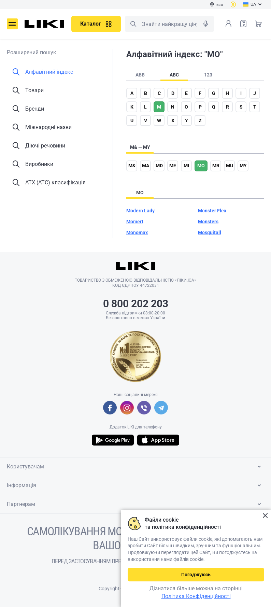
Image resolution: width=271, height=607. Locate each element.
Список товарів (243, 23)
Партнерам (135, 504)
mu (229, 165)
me (172, 165)
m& (132, 165)
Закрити (265, 516)
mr (215, 165)
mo (201, 165)
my (243, 165)
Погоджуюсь (196, 574)
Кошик (258, 23)
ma (145, 165)
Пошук (133, 24)
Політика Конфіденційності (196, 596)
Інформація (135, 485)
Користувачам (135, 467)
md (159, 165)
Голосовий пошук (205, 23)
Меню (12, 23)
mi (186, 165)
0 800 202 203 (135, 304)
